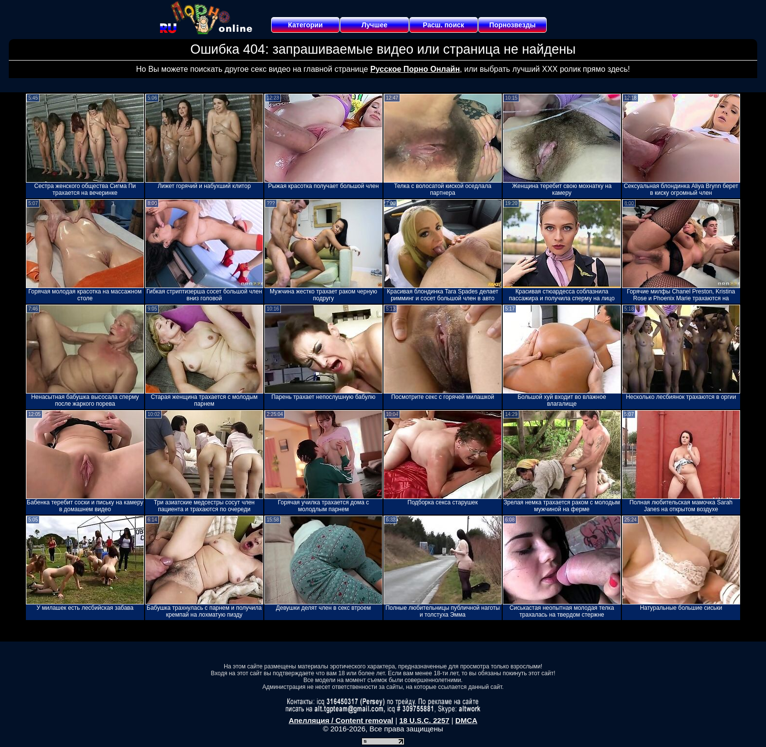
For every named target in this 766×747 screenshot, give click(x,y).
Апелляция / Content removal (341, 720)
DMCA (466, 720)
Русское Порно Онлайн (415, 69)
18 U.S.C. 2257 (424, 720)
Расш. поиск (443, 25)
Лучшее (374, 25)
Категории (305, 25)
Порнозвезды (512, 25)
